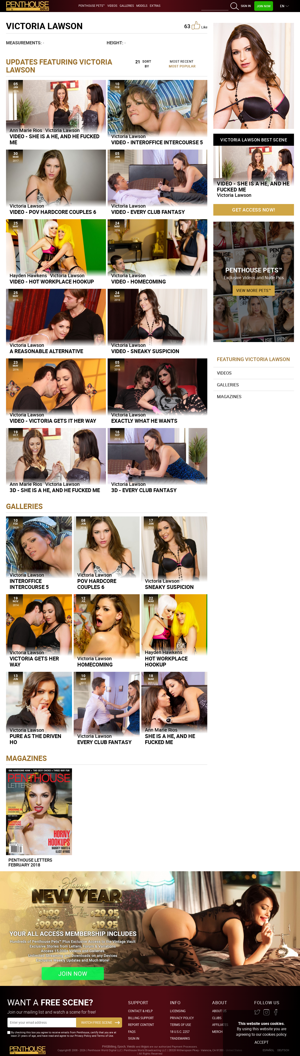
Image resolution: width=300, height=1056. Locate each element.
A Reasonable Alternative (46, 351)
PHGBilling (109, 1046)
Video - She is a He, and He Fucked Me (54, 139)
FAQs (132, 1032)
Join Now (264, 6)
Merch (217, 1032)
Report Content (141, 1025)
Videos (112, 5)
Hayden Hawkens (28, 275)
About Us (219, 1011)
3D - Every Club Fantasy (144, 490)
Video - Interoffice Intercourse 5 (157, 142)
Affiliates (220, 1025)
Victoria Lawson (62, 130)
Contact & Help (140, 1011)
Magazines (229, 396)
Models (141, 5)
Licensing (178, 1011)
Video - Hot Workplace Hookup (52, 281)
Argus (145, 1046)
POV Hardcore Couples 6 (96, 583)
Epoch (121, 1046)
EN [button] (283, 6)
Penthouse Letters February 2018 (30, 862)
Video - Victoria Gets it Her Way (53, 420)
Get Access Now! (253, 209)
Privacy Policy (182, 1018)
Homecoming (95, 664)
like (199, 25)
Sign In (246, 6)
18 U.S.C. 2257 (179, 1032)
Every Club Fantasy (104, 742)
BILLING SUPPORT (141, 1018)
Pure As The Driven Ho (35, 739)
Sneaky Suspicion (169, 586)
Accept (261, 1042)
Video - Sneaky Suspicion (145, 351)
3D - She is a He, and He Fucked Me (55, 490)
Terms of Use (180, 1025)
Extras (155, 5)
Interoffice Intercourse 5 (29, 583)
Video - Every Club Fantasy (148, 211)
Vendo (131, 1046)
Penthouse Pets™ (91, 5)
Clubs (217, 1018)
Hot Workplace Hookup (166, 661)
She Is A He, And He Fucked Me (170, 739)
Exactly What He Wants (144, 420)
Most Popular (182, 66)
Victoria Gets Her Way (34, 661)
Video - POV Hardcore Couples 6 (53, 211)
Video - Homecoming (138, 281)
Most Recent (182, 61)
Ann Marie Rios (26, 130)
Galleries (127, 5)
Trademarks (180, 1038)
